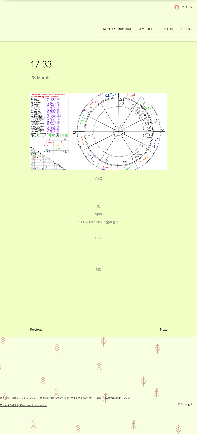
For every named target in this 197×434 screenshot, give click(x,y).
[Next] (157, 330)
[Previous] (43, 330)
